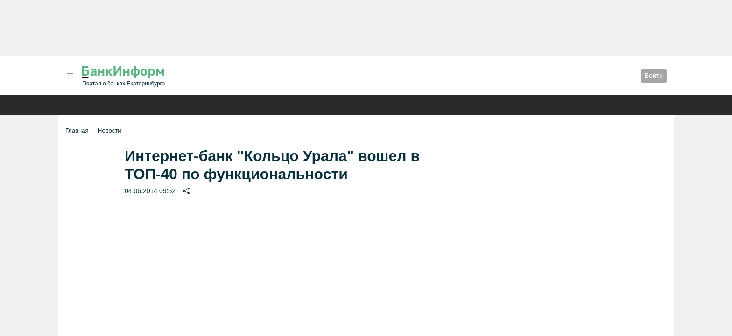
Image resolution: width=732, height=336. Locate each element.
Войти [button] (654, 75)
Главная (76, 130)
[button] (70, 76)
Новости (109, 130)
